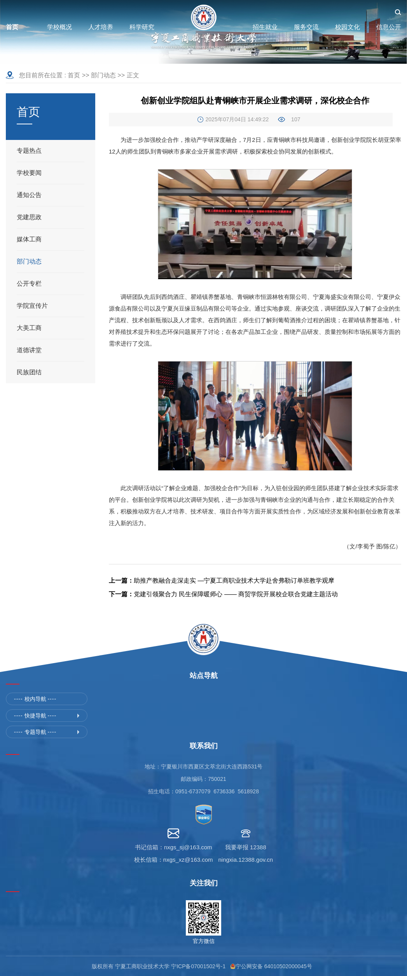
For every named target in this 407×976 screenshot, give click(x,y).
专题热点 (29, 150)
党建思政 (29, 217)
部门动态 (103, 75)
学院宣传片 (32, 305)
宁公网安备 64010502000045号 (275, 966)
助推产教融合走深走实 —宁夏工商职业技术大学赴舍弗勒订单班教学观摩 (221, 580)
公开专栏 (29, 283)
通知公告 (29, 195)
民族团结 (29, 372)
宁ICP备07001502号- (196, 966)
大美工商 (29, 328)
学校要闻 (29, 172)
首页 (74, 75)
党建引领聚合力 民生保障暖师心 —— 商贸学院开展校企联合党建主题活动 (223, 594)
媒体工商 (29, 239)
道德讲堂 (29, 350)
